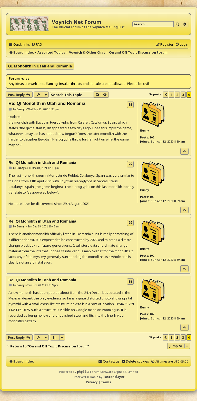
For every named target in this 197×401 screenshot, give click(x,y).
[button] (165, 95)
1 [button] (171, 94)
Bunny (144, 130)
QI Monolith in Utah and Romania (40, 65)
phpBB (82, 372)
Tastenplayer (113, 377)
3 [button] (183, 94)
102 (152, 137)
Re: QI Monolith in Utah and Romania (46, 103)
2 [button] (177, 94)
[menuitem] (36, 44)
